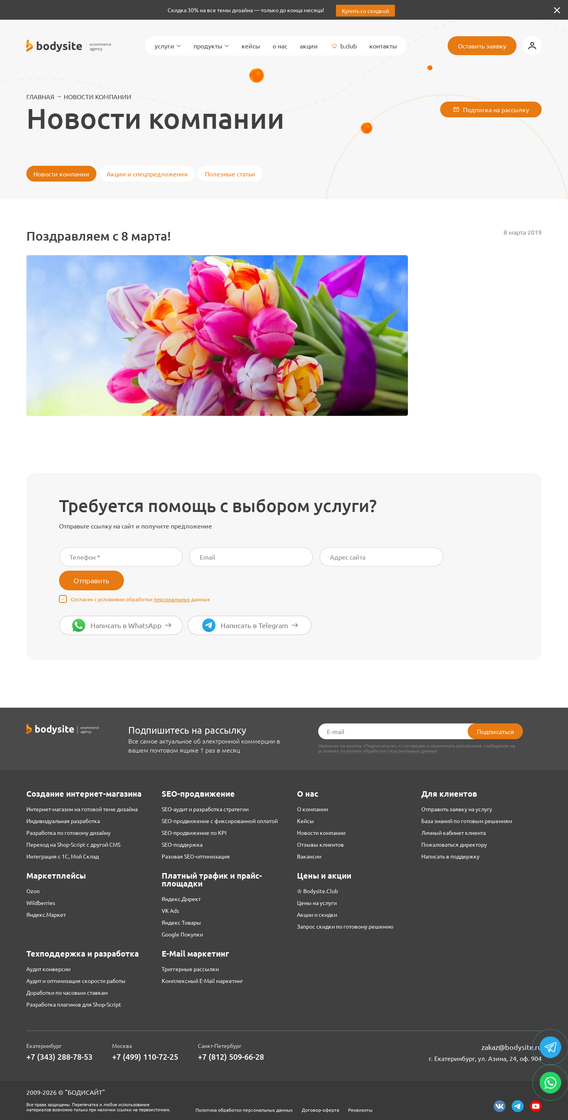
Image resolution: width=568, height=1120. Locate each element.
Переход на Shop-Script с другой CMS (73, 844)
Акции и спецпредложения (147, 174)
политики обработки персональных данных (388, 751)
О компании (312, 808)
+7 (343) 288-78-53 (59, 1056)
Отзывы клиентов (320, 844)
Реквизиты (360, 1109)
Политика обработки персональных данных (244, 1109)
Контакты (383, 46)
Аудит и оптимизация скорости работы (75, 980)
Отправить (91, 580)
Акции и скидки (317, 914)
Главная (40, 96)
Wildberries (40, 902)
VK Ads (170, 910)
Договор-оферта (320, 1109)
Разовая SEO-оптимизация (196, 856)
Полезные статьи (230, 174)
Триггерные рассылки (190, 968)
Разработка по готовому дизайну (68, 832)
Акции (309, 46)
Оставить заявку (482, 46)
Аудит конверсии (48, 968)
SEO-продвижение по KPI (194, 832)
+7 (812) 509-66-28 (231, 1056)
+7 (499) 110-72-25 (145, 1056)
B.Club (343, 46)
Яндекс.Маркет (46, 914)
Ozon (33, 890)
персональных (172, 599)
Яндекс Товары (181, 922)
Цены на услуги (317, 902)
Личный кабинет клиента (453, 832)
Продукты (211, 46)
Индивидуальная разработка (63, 820)
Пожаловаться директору (454, 844)
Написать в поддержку (450, 856)
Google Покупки (182, 934)
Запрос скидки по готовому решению (345, 926)
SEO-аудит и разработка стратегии (205, 808)
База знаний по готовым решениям (466, 820)
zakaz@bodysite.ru (511, 1047)
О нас (280, 46)
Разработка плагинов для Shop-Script (73, 1004)
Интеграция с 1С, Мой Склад (62, 856)
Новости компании (97, 96)
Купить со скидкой (365, 10)
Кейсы (251, 46)
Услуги (168, 46)
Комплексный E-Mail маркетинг (202, 980)
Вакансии (309, 856)
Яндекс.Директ (181, 898)
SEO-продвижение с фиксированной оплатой (220, 820)
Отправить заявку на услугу (456, 808)
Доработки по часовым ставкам (67, 992)
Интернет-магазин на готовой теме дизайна (82, 808)
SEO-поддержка (182, 844)
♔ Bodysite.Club (317, 890)
